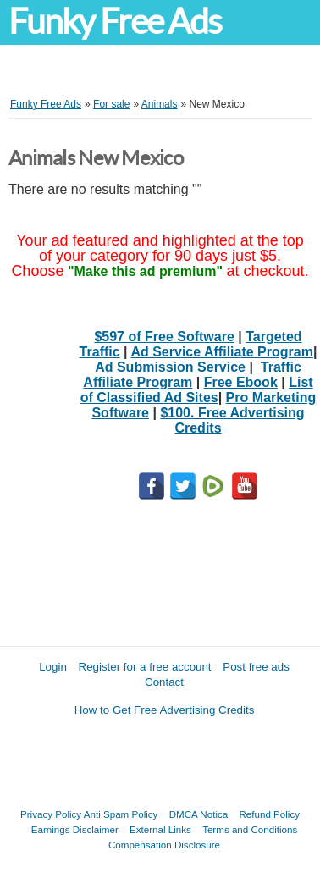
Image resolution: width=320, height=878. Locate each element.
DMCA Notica (199, 814)
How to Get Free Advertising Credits (164, 710)
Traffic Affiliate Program (192, 374)
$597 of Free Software (164, 336)
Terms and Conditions (249, 829)
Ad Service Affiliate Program (221, 352)
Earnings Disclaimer (75, 829)
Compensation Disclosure (164, 844)
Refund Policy (269, 814)
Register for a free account (145, 666)
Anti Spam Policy (121, 814)
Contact (164, 682)
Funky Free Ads (114, 22)
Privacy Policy (50, 814)
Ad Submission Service (170, 367)
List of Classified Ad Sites (196, 390)
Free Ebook (241, 382)
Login (53, 666)
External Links (160, 829)
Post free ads (256, 666)
